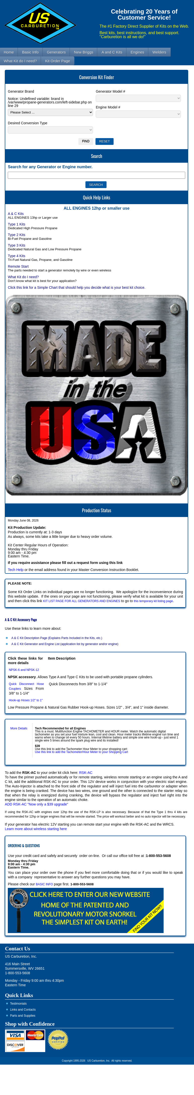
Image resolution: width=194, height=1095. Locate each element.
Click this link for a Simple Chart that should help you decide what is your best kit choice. (76, 287)
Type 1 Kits (16, 224)
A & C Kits (16, 214)
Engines (137, 52)
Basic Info (30, 52)
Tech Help (15, 570)
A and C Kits (112, 52)
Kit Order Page (57, 61)
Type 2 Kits (16, 235)
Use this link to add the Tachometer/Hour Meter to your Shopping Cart (81, 752)
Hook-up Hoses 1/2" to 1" (26, 700)
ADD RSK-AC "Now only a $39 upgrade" (36, 804)
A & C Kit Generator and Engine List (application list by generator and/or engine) (64, 644)
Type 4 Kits (16, 256)
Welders (159, 52)
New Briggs (83, 52)
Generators (56, 52)
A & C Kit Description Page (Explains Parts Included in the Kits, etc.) (56, 638)
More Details (18, 728)
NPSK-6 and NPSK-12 (24, 670)
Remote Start (18, 266)
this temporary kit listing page (153, 601)
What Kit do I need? (23, 277)
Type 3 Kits (16, 245)
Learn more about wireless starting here (36, 829)
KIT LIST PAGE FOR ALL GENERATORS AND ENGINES (81, 601)
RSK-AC (85, 773)
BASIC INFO (44, 884)
